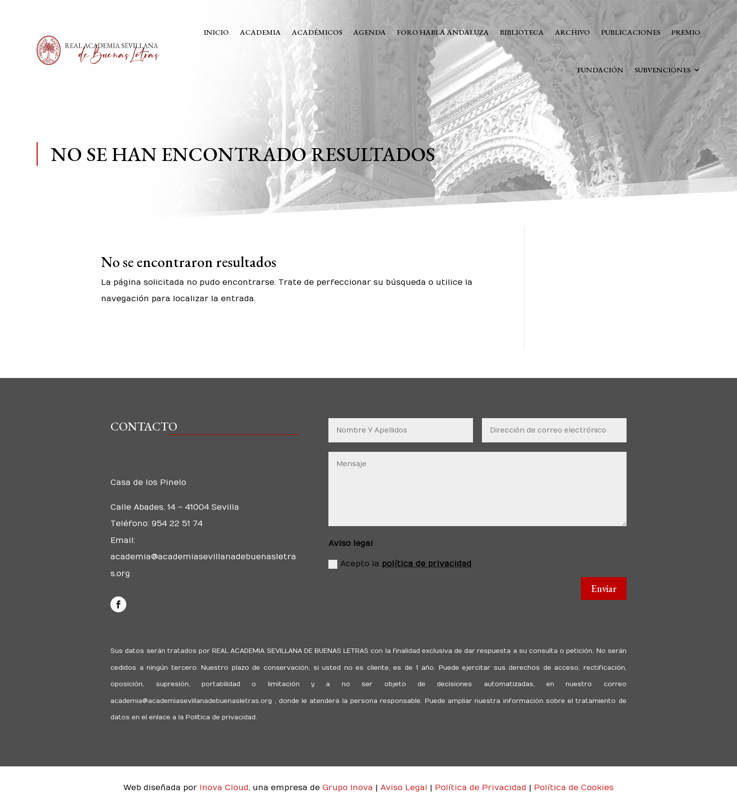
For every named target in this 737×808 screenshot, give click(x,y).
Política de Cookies (574, 787)
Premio (685, 32)
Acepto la (400, 564)
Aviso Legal (405, 787)
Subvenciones (662, 69)
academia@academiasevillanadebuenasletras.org (192, 701)
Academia (260, 32)
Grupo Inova (347, 787)
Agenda (369, 32)
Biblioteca (522, 32)
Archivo (572, 32)
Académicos (317, 32)
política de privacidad (427, 563)
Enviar (604, 588)
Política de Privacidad (482, 787)
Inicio (216, 32)
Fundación (600, 69)
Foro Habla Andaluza (443, 32)
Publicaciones (630, 32)
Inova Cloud (224, 787)
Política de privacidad (220, 717)
